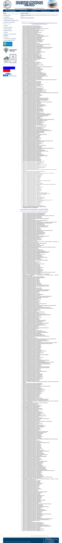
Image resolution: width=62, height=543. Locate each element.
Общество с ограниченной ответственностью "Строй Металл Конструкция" (34, 58)
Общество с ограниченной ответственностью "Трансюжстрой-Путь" (33, 116)
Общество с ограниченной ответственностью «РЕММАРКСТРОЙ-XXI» (33, 131)
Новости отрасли (8, 27)
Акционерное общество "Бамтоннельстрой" (29, 125)
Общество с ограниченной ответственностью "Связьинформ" (32, 56)
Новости (6, 25)
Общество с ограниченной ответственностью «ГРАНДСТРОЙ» (32, 153)
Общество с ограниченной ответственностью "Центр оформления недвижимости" (35, 120)
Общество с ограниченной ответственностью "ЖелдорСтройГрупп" (33, 45)
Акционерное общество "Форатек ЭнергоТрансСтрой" (31, 29)
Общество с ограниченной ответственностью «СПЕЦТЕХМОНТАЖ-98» (34, 132)
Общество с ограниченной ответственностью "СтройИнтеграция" (32, 76)
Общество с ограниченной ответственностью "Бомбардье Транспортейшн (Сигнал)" (35, 75)
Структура (6, 17)
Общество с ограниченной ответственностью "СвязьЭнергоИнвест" (33, 106)
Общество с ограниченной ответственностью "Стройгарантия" (32, 123)
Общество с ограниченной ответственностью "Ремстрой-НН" (32, 82)
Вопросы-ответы (8, 30)
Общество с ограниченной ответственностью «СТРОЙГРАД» (32, 135)
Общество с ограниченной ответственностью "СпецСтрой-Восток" (33, 121)
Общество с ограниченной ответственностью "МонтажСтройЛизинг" (33, 46)
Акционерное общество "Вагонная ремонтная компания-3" (31, 100)
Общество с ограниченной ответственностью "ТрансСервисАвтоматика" (33, 39)
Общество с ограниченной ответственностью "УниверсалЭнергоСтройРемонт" (34, 105)
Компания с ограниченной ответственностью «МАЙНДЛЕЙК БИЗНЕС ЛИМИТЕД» (35, 155)
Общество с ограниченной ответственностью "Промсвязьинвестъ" (33, 26)
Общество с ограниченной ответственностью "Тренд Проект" (32, 103)
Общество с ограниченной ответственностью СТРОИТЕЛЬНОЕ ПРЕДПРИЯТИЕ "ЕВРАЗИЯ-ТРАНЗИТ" (38, 119)
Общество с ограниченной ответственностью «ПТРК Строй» (32, 156)
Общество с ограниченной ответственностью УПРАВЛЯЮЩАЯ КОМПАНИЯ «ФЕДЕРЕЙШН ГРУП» (38, 148)
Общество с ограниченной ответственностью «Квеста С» (31, 157)
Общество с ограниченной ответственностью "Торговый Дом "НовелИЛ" (34, 122)
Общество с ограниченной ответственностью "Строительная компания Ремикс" (35, 89)
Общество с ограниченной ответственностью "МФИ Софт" (31, 97)
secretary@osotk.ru (29, 9)
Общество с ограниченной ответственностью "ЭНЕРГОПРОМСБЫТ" (33, 109)
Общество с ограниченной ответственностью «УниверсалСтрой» (32, 147)
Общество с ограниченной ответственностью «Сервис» (31, 144)
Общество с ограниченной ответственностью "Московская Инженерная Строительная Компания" (37, 101)
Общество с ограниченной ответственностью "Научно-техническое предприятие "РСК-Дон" (36, 44)
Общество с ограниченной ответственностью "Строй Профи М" (32, 62)
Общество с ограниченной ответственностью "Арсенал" (31, 96)
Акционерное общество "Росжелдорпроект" (29, 80)
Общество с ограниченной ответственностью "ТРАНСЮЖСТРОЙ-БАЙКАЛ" (34, 126)
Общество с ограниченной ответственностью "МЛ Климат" (32, 158)
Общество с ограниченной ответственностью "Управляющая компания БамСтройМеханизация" (37, 113)
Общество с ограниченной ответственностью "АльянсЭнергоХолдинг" (33, 128)
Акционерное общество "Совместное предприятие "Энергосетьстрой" (33, 64)
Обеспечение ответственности (11, 20)
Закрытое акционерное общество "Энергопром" (30, 65)
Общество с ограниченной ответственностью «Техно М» (31, 136)
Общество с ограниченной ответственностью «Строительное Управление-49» (34, 145)
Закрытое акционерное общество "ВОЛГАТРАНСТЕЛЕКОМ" (32, 81)
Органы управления (8, 18)
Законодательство (45, 10)
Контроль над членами (9, 22)
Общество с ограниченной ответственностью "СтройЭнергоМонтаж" (33, 69)
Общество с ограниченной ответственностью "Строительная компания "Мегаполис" (35, 115)
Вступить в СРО (23, 10)
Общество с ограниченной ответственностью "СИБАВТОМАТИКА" (33, 84)
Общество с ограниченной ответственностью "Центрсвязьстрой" (32, 68)
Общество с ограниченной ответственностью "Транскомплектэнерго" (33, 30)
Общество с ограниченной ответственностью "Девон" (31, 63)
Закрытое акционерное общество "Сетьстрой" (29, 60)
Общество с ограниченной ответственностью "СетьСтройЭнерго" (32, 40)
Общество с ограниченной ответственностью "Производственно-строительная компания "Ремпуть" (38, 66)
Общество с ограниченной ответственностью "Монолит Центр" (32, 32)
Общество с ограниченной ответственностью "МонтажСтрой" (32, 38)
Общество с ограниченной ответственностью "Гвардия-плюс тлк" (32, 78)
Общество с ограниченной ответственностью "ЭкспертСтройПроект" (33, 110)
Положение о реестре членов (25, 15)
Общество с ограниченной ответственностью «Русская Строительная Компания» (35, 134)
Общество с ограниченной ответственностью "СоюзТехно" (31, 49)
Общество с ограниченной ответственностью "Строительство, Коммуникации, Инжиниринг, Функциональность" (40, 79)
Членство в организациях (10, 38)
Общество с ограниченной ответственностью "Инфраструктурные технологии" (34, 91)
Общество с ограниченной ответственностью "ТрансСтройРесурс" (33, 95)
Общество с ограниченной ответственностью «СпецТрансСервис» (33, 143)
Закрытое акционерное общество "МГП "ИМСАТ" (30, 33)
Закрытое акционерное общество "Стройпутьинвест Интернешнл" (33, 90)
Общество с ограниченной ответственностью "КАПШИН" (31, 117)
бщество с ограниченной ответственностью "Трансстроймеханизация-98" (34, 51)
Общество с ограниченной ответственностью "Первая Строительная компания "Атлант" (36, 129)
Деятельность (7, 15)
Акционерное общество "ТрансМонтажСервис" (30, 42)
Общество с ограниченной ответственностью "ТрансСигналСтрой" (33, 41)
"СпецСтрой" (31, 43)
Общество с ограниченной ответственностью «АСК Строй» (32, 142)
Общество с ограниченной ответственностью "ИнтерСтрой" (32, 83)
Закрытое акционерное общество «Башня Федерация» (31, 138)
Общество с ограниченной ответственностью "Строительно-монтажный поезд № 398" (36, 28)
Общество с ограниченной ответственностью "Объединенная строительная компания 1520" (36, 114)
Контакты (6, 37)
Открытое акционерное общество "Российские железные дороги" (32, 72)
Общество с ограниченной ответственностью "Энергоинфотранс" (32, 88)
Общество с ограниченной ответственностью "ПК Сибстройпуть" (32, 127)
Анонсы (6, 32)
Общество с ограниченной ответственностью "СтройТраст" (32, 85)
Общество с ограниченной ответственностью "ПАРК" (31, 54)
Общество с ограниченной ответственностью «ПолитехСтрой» (32, 146)
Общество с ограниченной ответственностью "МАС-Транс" (32, 70)
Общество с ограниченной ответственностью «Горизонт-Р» (32, 152)
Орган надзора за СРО (9, 40)
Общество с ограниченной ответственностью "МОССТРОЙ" (32, 71)
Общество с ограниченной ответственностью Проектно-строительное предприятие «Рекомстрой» (37, 130)
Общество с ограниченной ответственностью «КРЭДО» (31, 133)
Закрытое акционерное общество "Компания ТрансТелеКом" (32, 27)
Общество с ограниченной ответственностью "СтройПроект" (32, 94)
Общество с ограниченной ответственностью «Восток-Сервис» (32, 151)
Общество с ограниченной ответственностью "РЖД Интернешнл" (32, 118)
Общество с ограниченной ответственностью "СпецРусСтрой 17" (32, 108)
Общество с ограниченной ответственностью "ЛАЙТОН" (31, 67)
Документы (34, 10)
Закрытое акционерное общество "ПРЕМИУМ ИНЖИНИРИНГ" (32, 57)
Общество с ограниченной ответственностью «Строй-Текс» (32, 139)
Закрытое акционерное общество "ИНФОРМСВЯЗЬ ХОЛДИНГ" (32, 55)
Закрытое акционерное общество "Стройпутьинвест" (31, 31)
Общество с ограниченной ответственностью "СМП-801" (31, 52)
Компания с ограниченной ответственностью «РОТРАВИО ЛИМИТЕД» (33, 154)
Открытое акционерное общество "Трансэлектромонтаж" (31, 25)
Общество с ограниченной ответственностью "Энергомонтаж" (32, 53)
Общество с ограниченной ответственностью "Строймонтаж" (32, 102)
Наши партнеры (8, 29)
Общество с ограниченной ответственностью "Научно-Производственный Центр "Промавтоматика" (38, 47)
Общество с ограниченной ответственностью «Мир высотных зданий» (33, 141)
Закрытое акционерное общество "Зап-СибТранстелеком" (31, 59)
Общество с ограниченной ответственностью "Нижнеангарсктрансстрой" (34, 104)
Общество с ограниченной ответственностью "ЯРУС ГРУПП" (32, 77)
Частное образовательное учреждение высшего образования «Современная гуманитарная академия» (38, 140)
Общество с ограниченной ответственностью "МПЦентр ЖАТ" (32, 37)
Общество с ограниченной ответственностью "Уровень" (31, 107)
